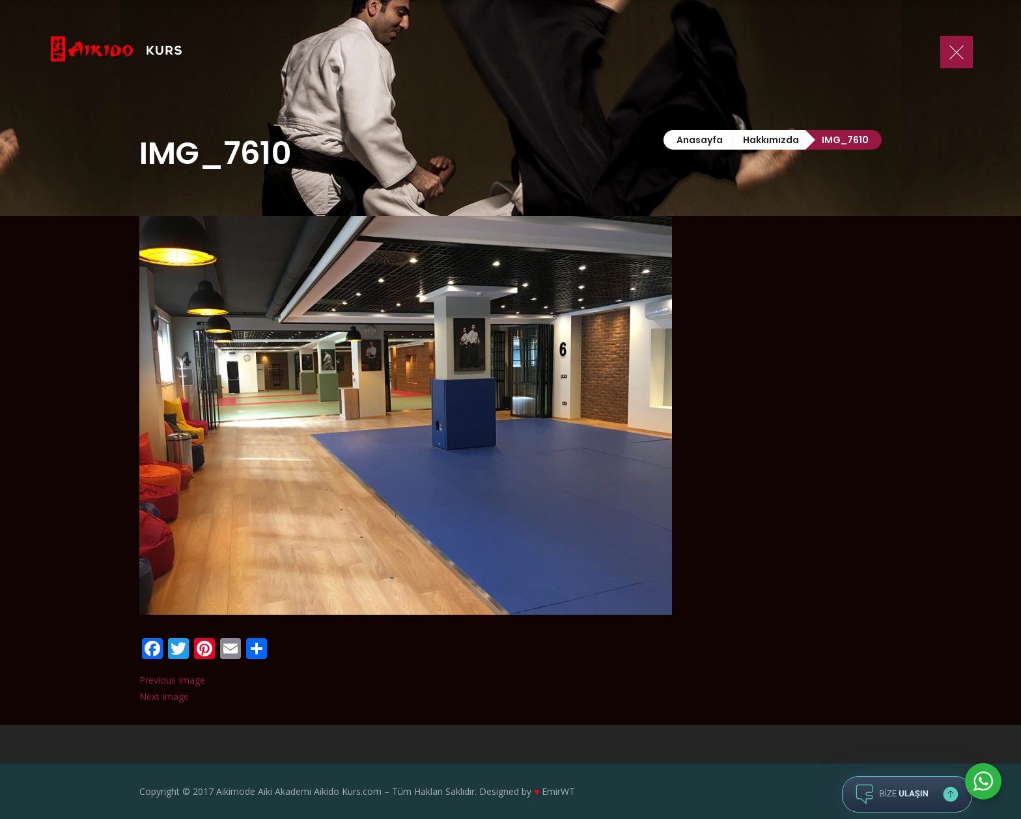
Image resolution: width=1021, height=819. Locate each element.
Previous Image (172, 680)
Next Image (164, 696)
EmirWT (558, 791)
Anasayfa (700, 140)
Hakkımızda (771, 140)
